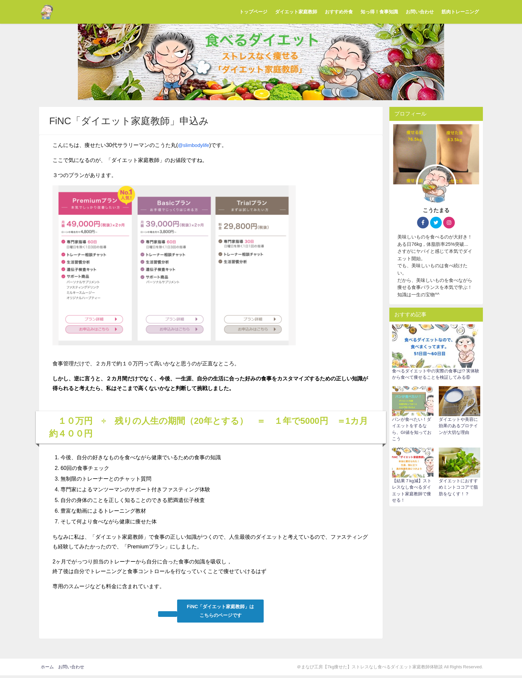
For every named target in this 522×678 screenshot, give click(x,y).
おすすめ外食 (339, 11)
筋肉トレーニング (460, 11)
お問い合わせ (420, 11)
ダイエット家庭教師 (296, 11)
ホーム (47, 669)
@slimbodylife (194, 145)
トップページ (253, 11)
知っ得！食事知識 (379, 11)
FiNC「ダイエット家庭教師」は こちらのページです (221, 612)
